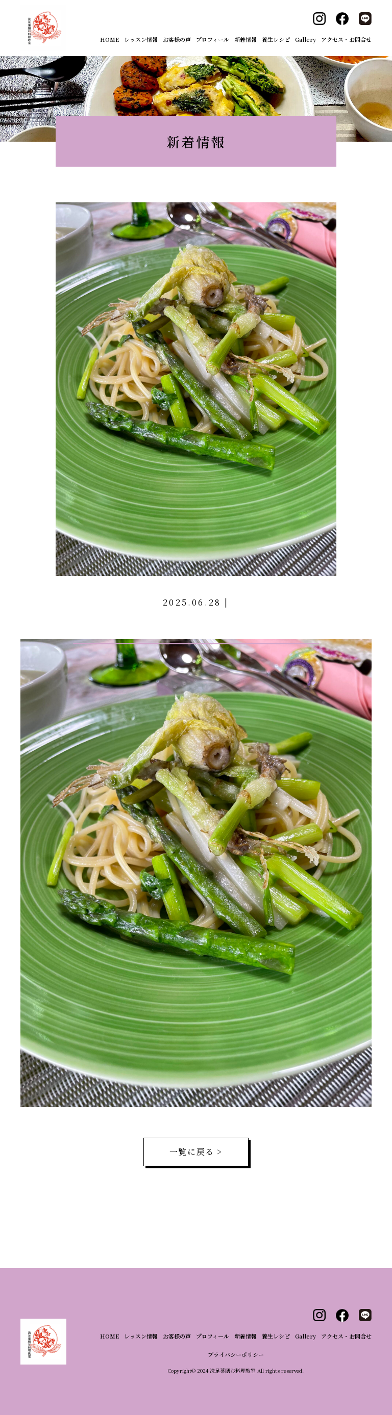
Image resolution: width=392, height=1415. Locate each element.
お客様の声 (177, 39)
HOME (109, 39)
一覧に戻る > (196, 1152)
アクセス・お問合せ (346, 39)
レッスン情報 (141, 39)
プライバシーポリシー (236, 1354)
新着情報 (245, 39)
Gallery (305, 39)
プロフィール (212, 39)
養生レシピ (276, 39)
